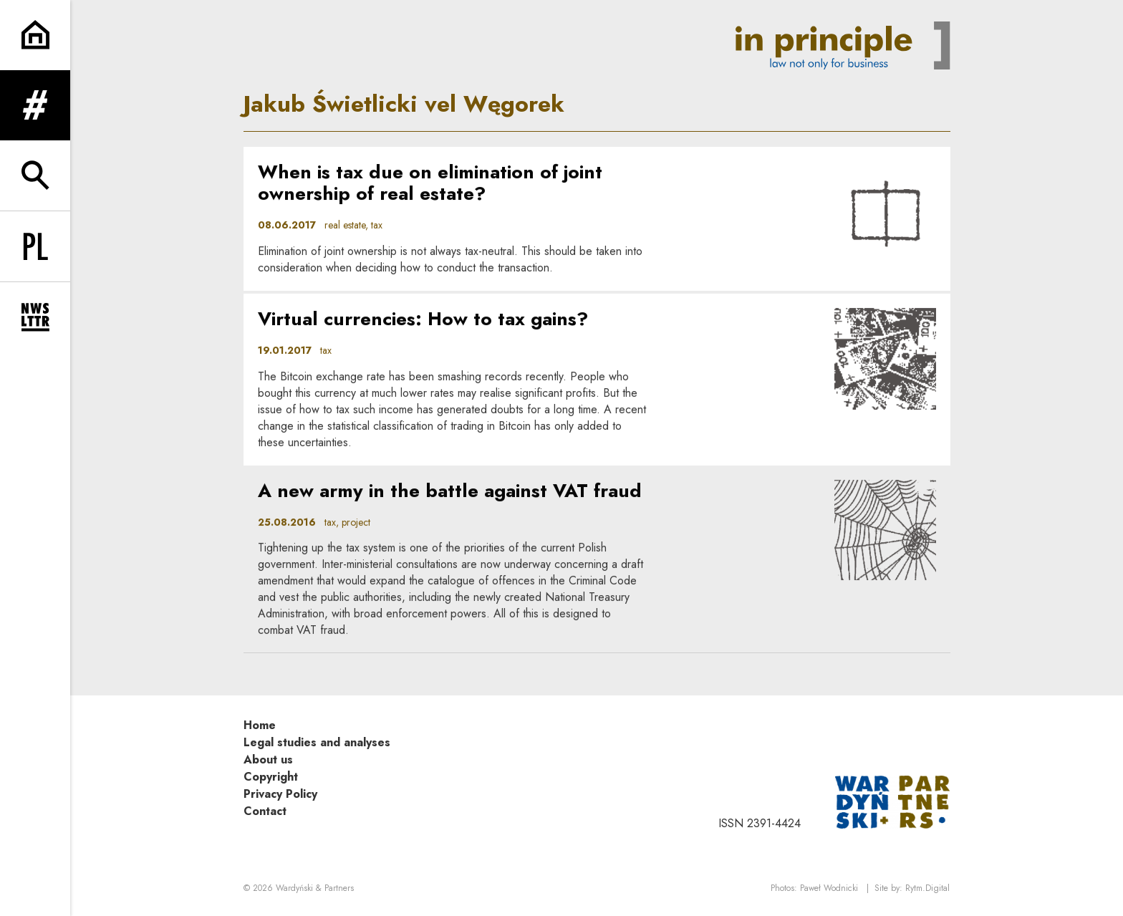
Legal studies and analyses (317, 742)
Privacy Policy (280, 794)
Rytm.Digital (927, 888)
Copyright (271, 776)
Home (260, 725)
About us (268, 759)
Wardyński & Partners (315, 888)
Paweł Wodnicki (829, 888)
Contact (265, 811)
